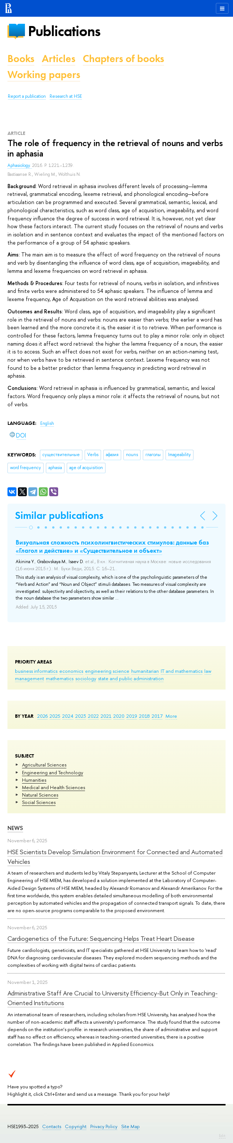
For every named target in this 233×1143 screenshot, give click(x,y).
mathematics (59, 678)
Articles (58, 58)
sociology (85, 678)
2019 (131, 716)
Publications (64, 31)
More (171, 716)
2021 (106, 716)
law (207, 671)
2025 (55, 716)
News (15, 828)
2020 (119, 716)
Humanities (34, 779)
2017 (157, 716)
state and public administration (131, 678)
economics (71, 671)
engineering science (107, 671)
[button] (31, 527)
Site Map (130, 1126)
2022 (93, 716)
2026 (42, 716)
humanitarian (145, 671)
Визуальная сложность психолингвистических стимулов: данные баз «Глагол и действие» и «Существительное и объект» (112, 546)
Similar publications (59, 515)
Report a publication (27, 96)
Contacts (51, 1126)
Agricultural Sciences (44, 764)
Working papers (43, 74)
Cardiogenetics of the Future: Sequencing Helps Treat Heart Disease (101, 938)
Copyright (75, 1126)
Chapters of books (123, 58)
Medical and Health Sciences (53, 787)
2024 (67, 716)
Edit (222, 1135)
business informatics (36, 671)
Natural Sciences (40, 794)
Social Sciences (39, 802)
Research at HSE (66, 96)
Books (20, 58)
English (47, 423)
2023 (80, 716)
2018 (144, 716)
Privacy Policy (103, 1126)
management (29, 678)
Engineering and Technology (52, 772)
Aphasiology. (19, 165)
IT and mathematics (181, 671)
